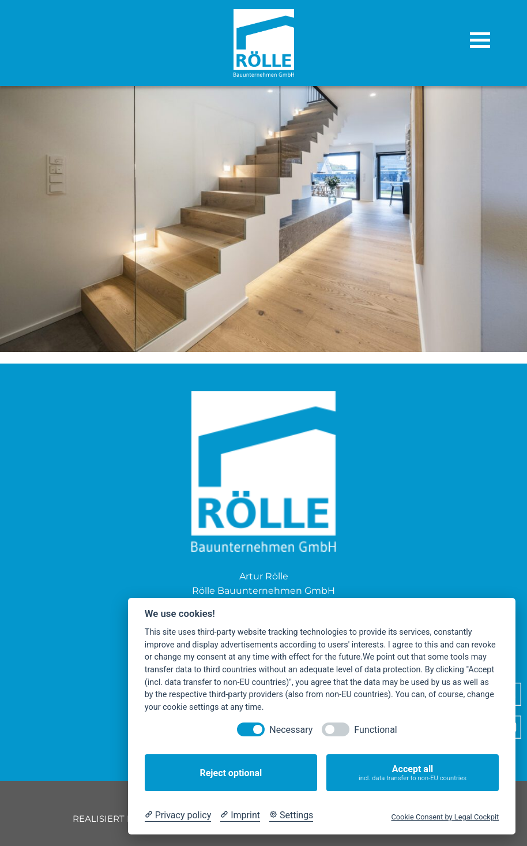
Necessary (291, 729)
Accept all (412, 773)
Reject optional (230, 773)
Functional (375, 729)
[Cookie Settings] (291, 815)
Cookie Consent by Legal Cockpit (445, 817)
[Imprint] (240, 815)
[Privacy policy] (178, 815)
